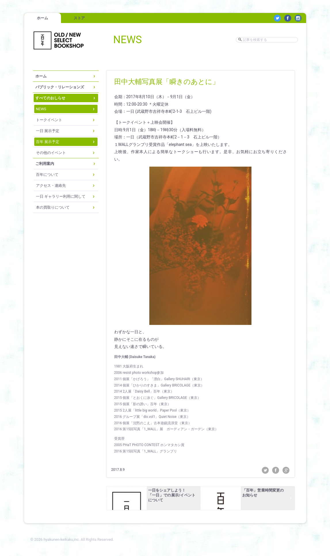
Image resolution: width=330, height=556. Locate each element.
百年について (47, 174)
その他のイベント (51, 153)
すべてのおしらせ (50, 98)
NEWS (41, 109)
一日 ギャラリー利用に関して (60, 196)
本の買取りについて (53, 207)
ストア (79, 18)
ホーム (42, 18)
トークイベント (49, 120)
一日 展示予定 (47, 131)
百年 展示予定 (47, 142)
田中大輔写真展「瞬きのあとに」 (166, 82)
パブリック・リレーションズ (59, 87)
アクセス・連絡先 (51, 185)
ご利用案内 (44, 163)
